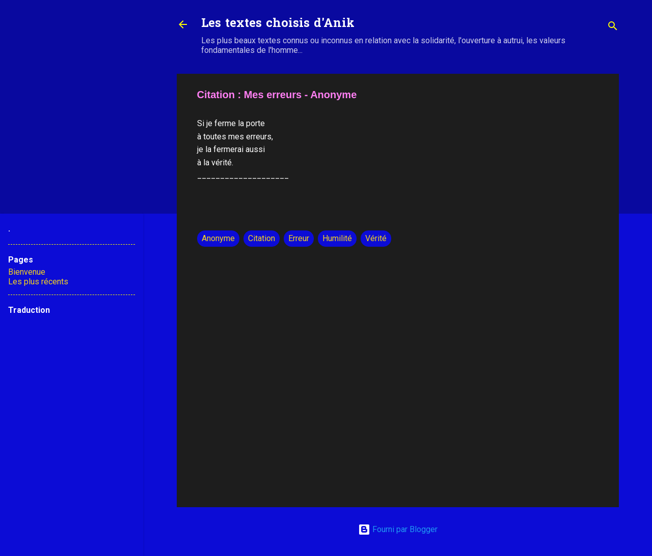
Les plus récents (38, 281)
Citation (261, 238)
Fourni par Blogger (398, 529)
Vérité (376, 238)
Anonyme (218, 238)
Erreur (298, 238)
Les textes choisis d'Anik (278, 24)
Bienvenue (26, 272)
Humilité (337, 238)
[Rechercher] (613, 27)
